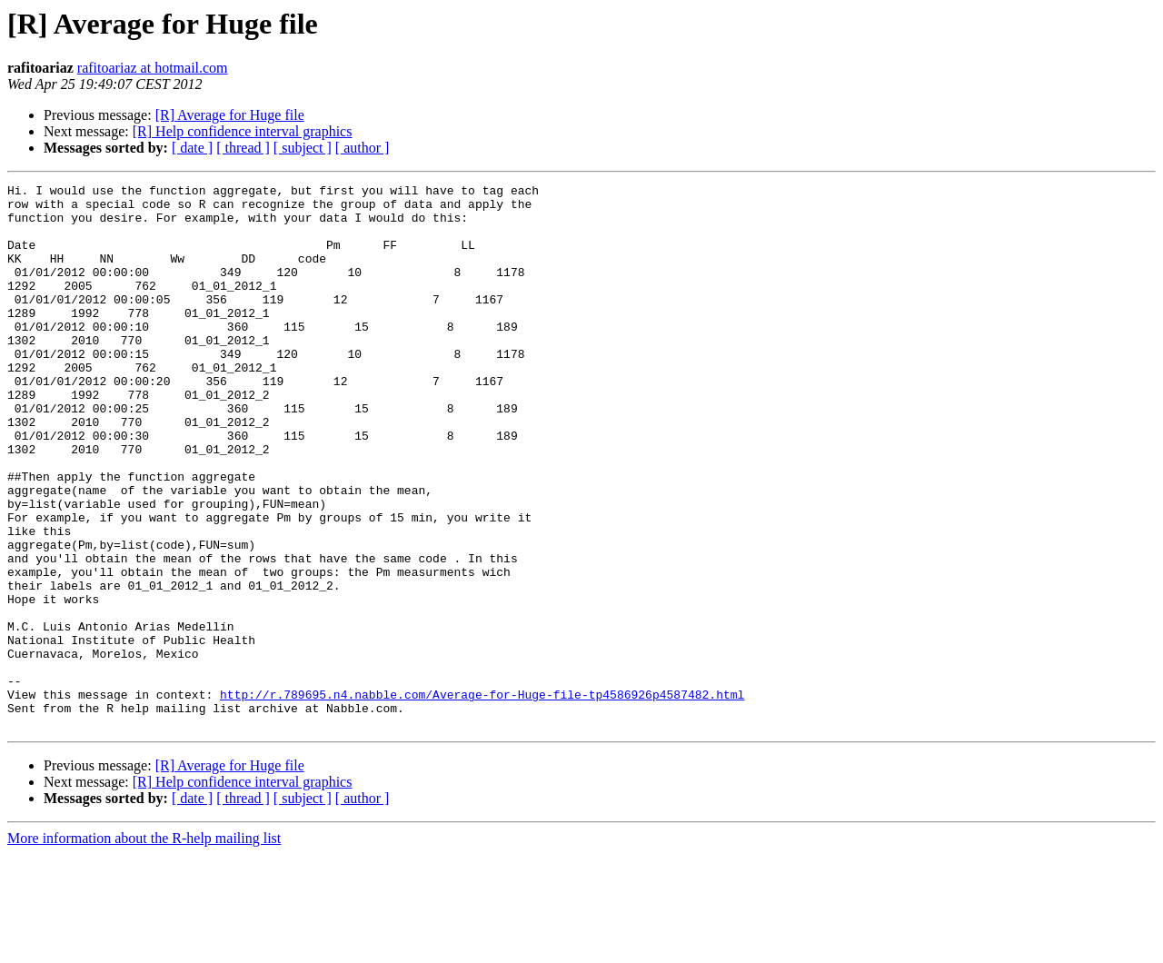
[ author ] (362, 147)
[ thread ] (243, 147)
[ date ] (192, 147)
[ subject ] (302, 147)
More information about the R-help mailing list (144, 947)
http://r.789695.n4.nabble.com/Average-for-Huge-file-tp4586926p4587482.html (482, 797)
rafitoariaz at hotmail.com (152, 67)
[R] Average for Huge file (229, 115)
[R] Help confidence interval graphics (243, 131)
